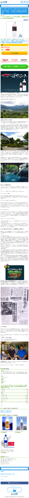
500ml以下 (8, 462)
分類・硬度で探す (4, 459)
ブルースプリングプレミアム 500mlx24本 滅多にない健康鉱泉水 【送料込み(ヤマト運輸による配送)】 (8, 450)
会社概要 (2, 471)
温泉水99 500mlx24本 (19, 431)
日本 (6, 458)
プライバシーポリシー (5, 476)
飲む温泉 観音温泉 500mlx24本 (7, 431)
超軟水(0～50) (10, 460)
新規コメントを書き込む (5, 411)
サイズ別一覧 (3, 462)
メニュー (2, 479)
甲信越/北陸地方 (10, 458)
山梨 (14, 458)
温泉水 (6, 461)
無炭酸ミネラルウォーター (12, 459)
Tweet (2, 405)
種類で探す (2, 461)
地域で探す (2, 458)
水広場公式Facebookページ (14, 482)
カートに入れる (14, 53)
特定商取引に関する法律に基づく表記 (7, 474)
